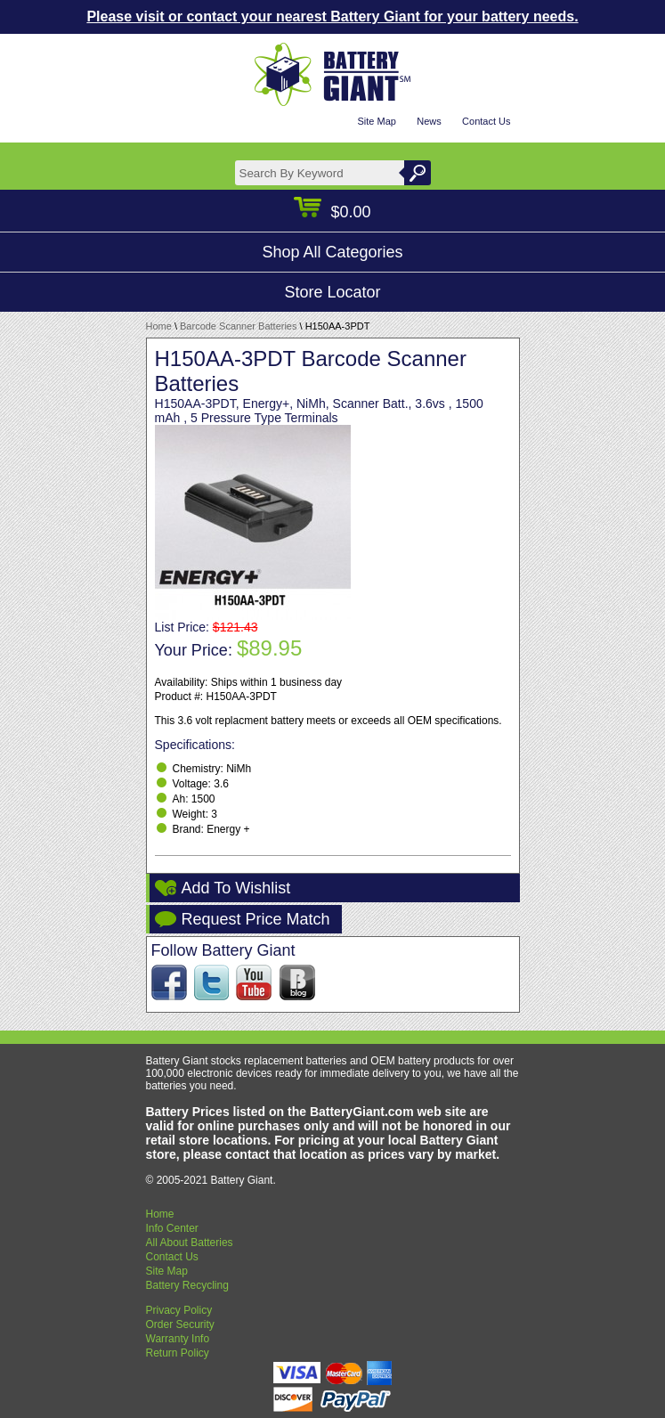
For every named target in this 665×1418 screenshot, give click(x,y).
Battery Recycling (187, 1285)
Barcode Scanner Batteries (238, 326)
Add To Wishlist (236, 888)
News (429, 121)
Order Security (180, 1324)
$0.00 (332, 212)
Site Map (376, 121)
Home (159, 326)
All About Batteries (189, 1242)
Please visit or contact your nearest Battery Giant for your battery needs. (332, 16)
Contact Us (486, 121)
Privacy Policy (179, 1310)
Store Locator (332, 292)
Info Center (172, 1228)
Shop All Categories (332, 252)
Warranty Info (178, 1338)
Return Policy (177, 1353)
